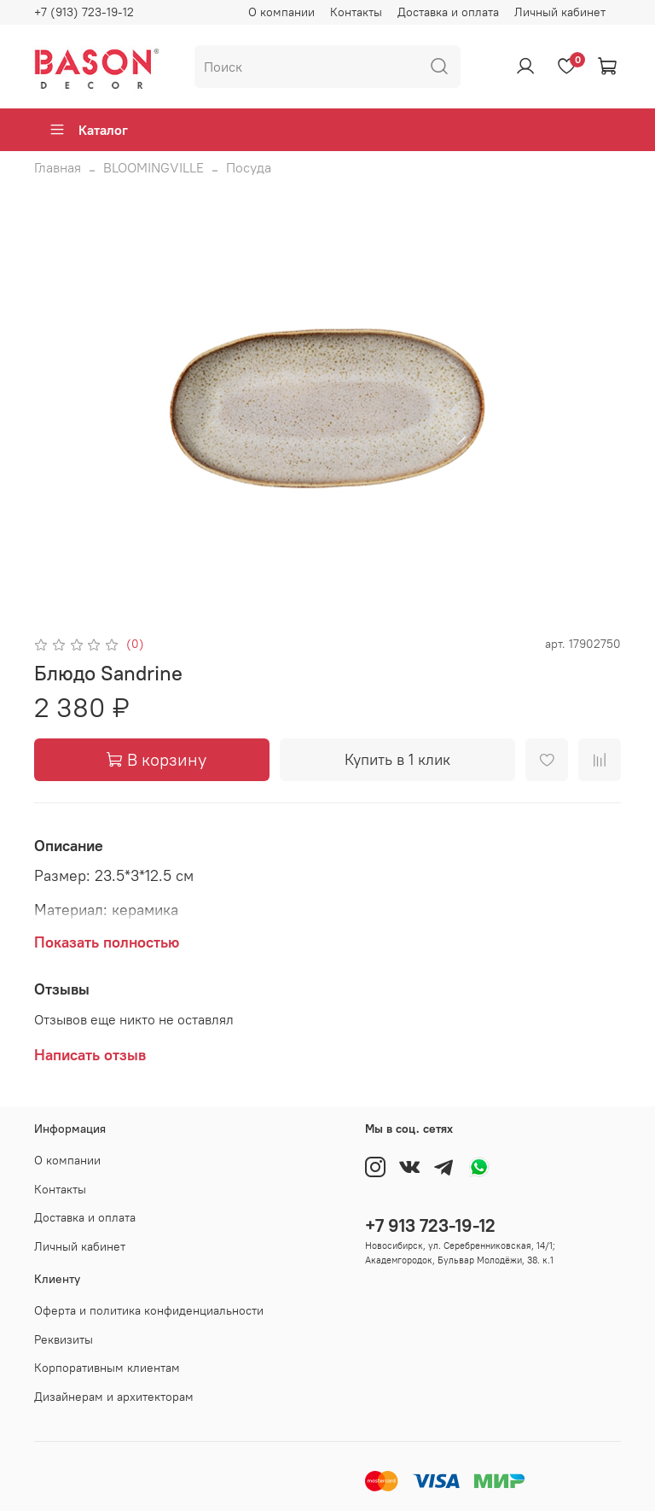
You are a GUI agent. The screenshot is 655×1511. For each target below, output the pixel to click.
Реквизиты (63, 1339)
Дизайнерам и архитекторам (114, 1396)
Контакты (356, 12)
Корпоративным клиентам (107, 1367)
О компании (281, 12)
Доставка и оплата (448, 12)
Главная (57, 167)
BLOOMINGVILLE (153, 167)
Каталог (88, 129)
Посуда (248, 167)
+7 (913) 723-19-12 (84, 12)
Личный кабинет (560, 12)
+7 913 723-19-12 (430, 1225)
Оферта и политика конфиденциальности (149, 1310)
